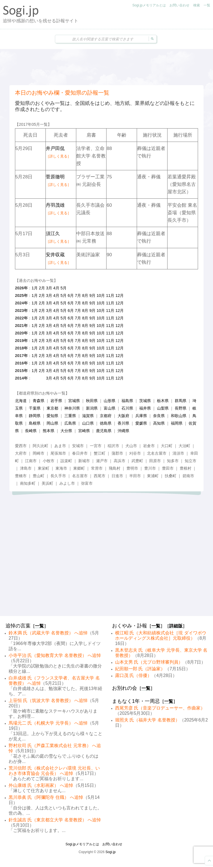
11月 (110, 295)
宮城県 (74, 400)
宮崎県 (84, 430)
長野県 (180, 408)
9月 (92, 295)
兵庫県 (141, 415)
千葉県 (34, 408)
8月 (85, 295)
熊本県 (48, 430)
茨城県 (145, 400)
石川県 (127, 408)
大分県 (66, 430)
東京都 (52, 408)
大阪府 (123, 415)
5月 (63, 288)
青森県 (38, 400)
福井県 (145, 408)
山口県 (88, 423)
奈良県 (159, 415)
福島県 (127, 400)
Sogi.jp (110, 852)
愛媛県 (141, 423)
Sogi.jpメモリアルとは (149, 5)
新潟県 (92, 408)
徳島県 (105, 423)
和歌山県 (178, 415)
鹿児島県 (103, 430)
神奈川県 (72, 408)
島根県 (34, 423)
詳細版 (175, 626)
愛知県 (52, 415)
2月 (42, 288)
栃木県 (163, 400)
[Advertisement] (106, 67)
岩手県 (56, 400)
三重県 (70, 415)
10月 (101, 295)
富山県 (109, 408)
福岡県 (176, 423)
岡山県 (52, 423)
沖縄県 (123, 430)
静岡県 (34, 415)
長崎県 (31, 430)
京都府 (105, 415)
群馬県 (180, 400)
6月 (71, 295)
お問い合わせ (179, 5)
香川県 (123, 423)
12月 (119, 295)
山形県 (109, 400)
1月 (35, 288)
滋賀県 (88, 415)
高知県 (159, 423)
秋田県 (92, 400)
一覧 (207, 5)
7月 (78, 295)
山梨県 (163, 408)
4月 (56, 288)
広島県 (70, 423)
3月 (49, 288)
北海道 (21, 400)
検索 (196, 5)
